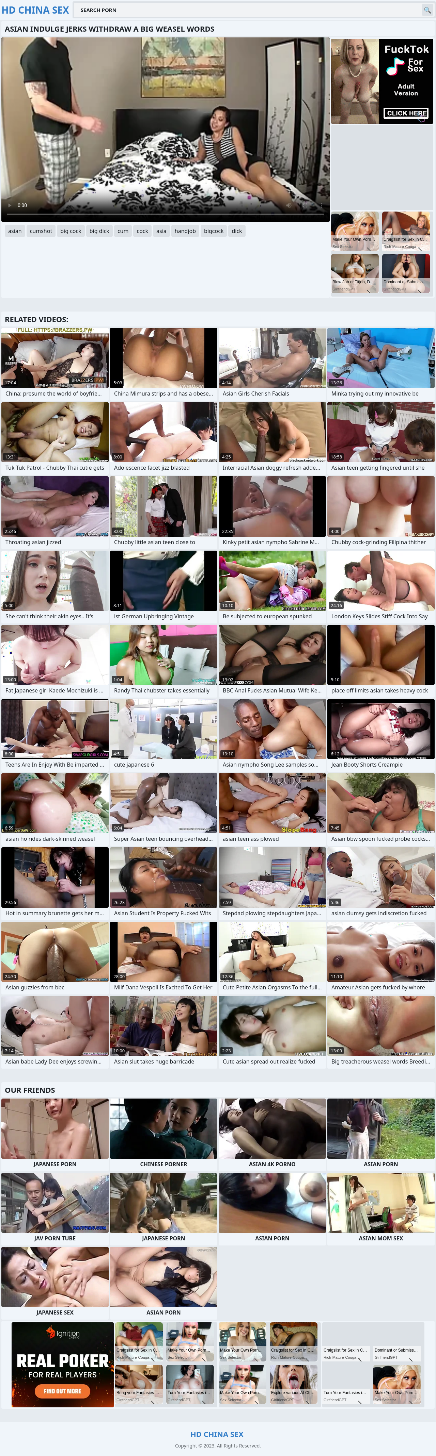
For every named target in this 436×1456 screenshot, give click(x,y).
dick (237, 231)
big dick (99, 231)
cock (142, 231)
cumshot (41, 231)
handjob (185, 231)
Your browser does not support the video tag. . (165, 129)
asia (161, 231)
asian (15, 231)
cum (123, 231)
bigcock (213, 231)
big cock (70, 231)
